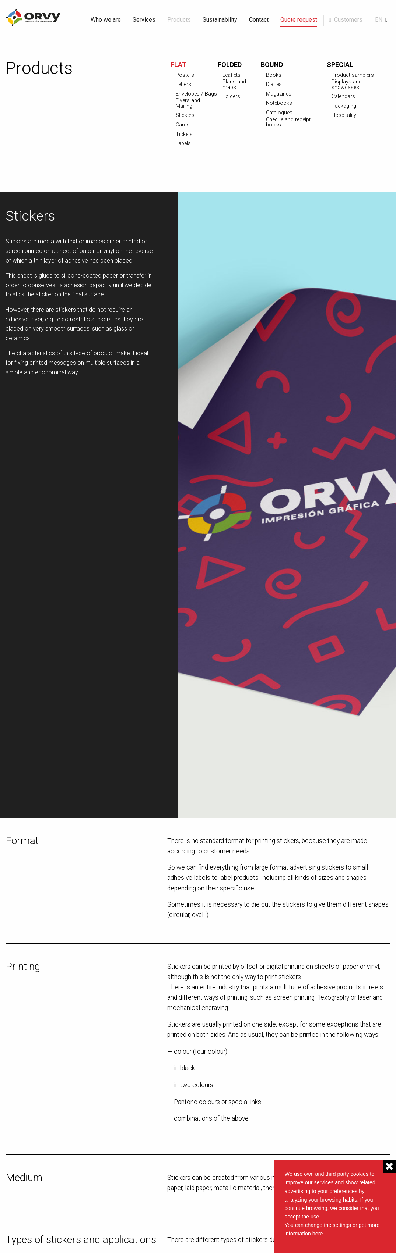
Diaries (274, 84)
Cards (183, 125)
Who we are (106, 19)
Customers (348, 19)
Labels (183, 143)
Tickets (184, 134)
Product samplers (353, 75)
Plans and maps (234, 84)
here (317, 1233)
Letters (183, 84)
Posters (185, 75)
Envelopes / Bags (196, 94)
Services (144, 19)
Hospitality (344, 115)
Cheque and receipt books (288, 122)
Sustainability (220, 19)
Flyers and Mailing (188, 103)
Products (179, 19)
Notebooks (279, 103)
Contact (259, 19)
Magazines (278, 94)
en (378, 19)
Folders (231, 96)
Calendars (343, 96)
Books (273, 75)
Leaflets (231, 75)
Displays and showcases (347, 84)
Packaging (344, 106)
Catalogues (279, 112)
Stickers (185, 115)
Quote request (298, 19)
